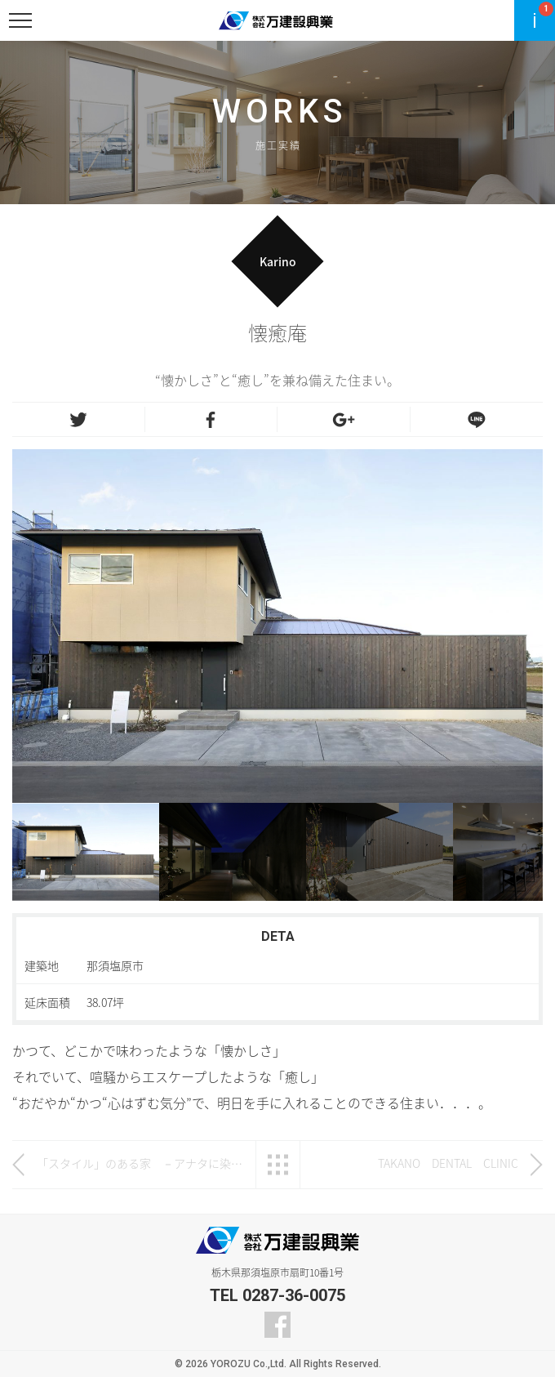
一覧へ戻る (278, 1164)
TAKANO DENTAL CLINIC (448, 1163)
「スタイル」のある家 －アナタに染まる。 (142, 1163)
